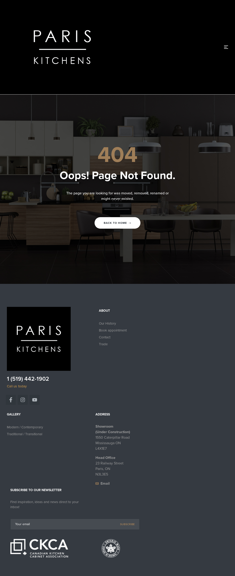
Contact (104, 337)
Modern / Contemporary (25, 427)
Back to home (117, 223)
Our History (107, 323)
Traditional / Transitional (24, 434)
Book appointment (113, 330)
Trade (103, 344)
